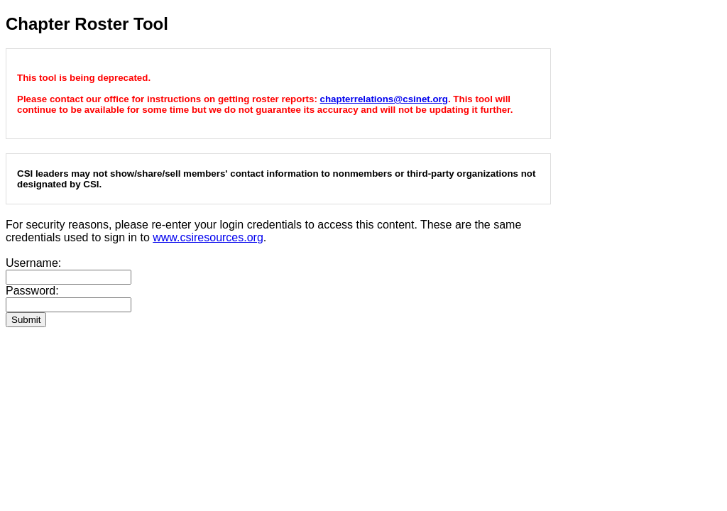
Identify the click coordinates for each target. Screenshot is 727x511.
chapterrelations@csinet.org (384, 99)
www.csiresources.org (208, 237)
